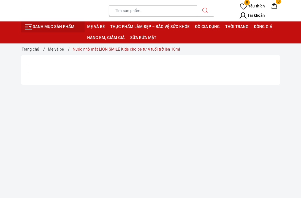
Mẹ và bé (96, 26)
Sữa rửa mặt (143, 37)
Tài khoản (252, 15)
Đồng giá (263, 26)
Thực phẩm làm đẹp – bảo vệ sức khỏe (149, 26)
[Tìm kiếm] (205, 10)
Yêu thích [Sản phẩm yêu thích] (252, 6)
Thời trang (236, 26)
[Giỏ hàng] (274, 6)
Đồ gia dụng (207, 26)
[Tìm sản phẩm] (153, 10)
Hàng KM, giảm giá (106, 37)
